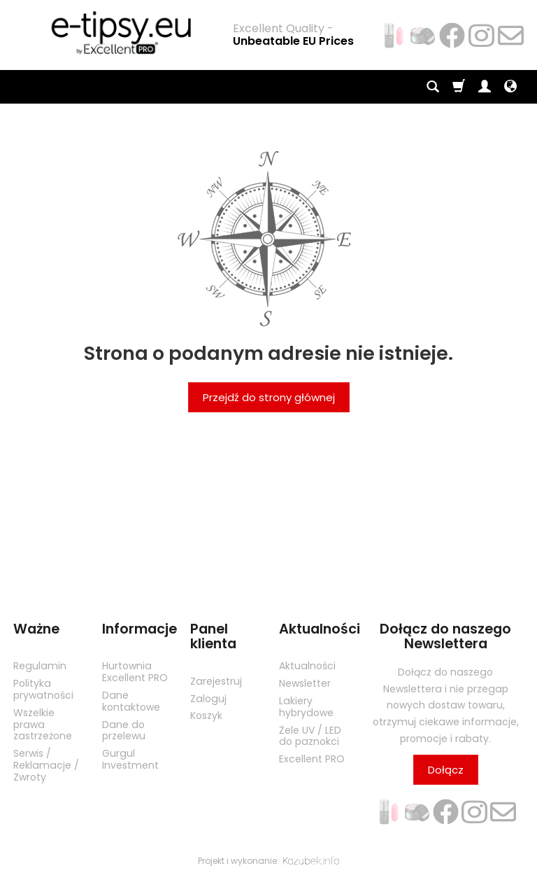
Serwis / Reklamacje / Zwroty (46, 765)
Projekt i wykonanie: (268, 861)
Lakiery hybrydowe (306, 707)
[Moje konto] (484, 87)
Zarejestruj (216, 681)
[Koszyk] (458, 87)
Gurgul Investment (130, 759)
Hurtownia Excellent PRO (135, 672)
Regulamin (39, 666)
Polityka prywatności (43, 689)
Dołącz (446, 769)
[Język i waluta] (510, 87)
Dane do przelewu (123, 730)
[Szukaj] (433, 87)
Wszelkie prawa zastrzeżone (42, 724)
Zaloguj (208, 699)
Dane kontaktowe (131, 701)
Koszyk (206, 715)
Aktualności (307, 666)
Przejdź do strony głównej (269, 397)
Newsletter (305, 683)
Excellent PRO (312, 759)
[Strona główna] (115, 33)
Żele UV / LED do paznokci (310, 736)
